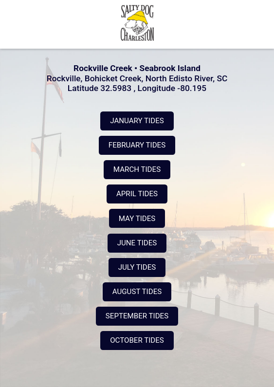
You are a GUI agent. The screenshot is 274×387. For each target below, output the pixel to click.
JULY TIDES (137, 267)
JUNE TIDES (137, 243)
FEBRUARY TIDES (137, 145)
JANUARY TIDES (136, 120)
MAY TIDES (137, 218)
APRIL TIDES (137, 193)
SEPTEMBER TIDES (137, 316)
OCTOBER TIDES (136, 340)
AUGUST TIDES (137, 291)
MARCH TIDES (137, 169)
